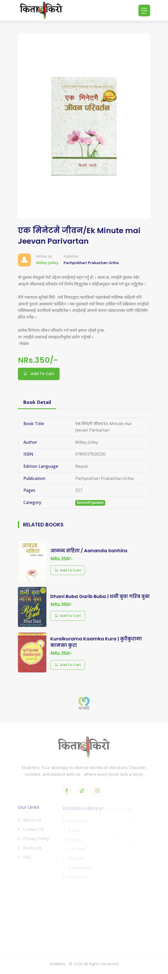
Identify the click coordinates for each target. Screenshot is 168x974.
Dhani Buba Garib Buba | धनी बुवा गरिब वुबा (100, 596)
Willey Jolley (47, 262)
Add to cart (67, 570)
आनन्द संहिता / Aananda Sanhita (88, 550)
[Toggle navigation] (144, 10)
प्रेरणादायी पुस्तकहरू (90, 503)
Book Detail (37, 402)
